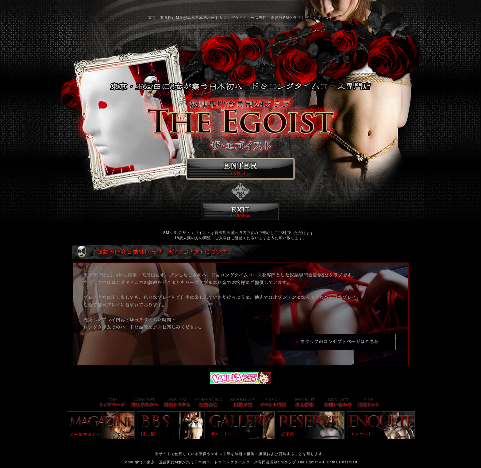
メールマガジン (101, 425)
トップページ (112, 403)
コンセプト (144, 403)
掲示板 (171, 425)
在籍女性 (209, 403)
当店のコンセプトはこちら (335, 342)
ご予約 (311, 425)
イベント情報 (272, 403)
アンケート (381, 425)
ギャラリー (241, 425)
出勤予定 (242, 403)
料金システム (177, 403)
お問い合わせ (338, 403)
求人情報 (305, 403)
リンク (368, 403)
